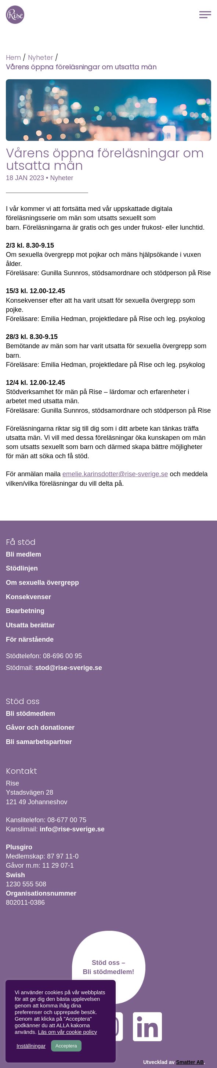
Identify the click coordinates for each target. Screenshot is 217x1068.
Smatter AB (190, 1062)
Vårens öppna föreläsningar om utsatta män (81, 67)
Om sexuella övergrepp (42, 582)
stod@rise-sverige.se (68, 667)
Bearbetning (25, 611)
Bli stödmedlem (30, 713)
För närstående (30, 639)
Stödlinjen (22, 568)
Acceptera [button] (66, 1046)
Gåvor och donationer (40, 727)
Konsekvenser (28, 597)
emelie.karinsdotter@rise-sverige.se (115, 474)
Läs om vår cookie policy (67, 1032)
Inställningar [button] (31, 1046)
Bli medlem (23, 554)
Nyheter (40, 57)
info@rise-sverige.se (72, 829)
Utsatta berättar (30, 625)
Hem (15, 15)
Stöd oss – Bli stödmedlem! (108, 967)
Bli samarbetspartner (39, 742)
